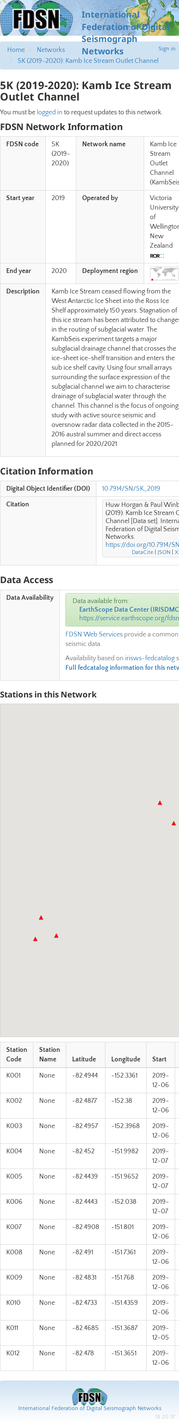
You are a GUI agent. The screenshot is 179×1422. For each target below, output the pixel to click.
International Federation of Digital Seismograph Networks (89, 1408)
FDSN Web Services (94, 634)
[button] (56, 935)
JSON (164, 552)
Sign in (167, 49)
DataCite (142, 552)
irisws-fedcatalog (150, 658)
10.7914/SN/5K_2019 (131, 489)
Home (16, 50)
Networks (51, 50)
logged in (50, 112)
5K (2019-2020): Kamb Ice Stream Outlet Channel (88, 61)
